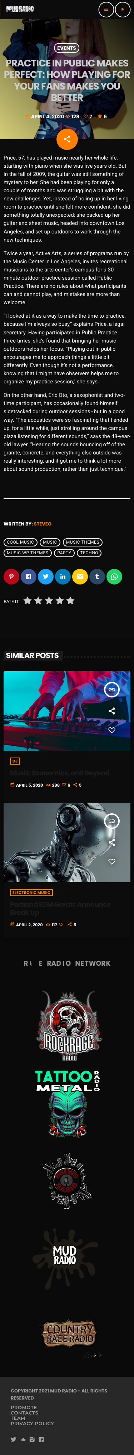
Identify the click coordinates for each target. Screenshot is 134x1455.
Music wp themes (27, 552)
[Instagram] (32, 1440)
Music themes (82, 542)
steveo (42, 524)
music (50, 542)
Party (64, 552)
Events (66, 48)
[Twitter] (13, 1440)
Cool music (20, 542)
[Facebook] (41, 1440)
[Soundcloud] (23, 1440)
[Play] (122, 9)
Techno (89, 552)
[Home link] (20, 9)
